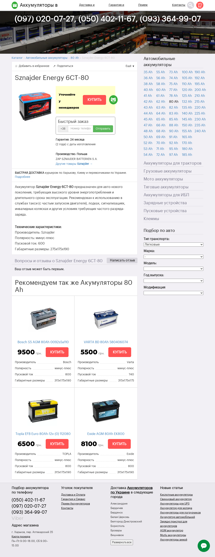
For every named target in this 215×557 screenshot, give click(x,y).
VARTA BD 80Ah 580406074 (106, 342)
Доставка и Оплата (86, 10)
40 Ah (148, 90)
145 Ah (187, 119)
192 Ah (200, 78)
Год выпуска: (154, 275)
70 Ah (160, 143)
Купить (94, 100)
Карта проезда (21, 536)
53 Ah (148, 149)
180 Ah (187, 149)
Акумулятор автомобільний (177, 517)
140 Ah (187, 113)
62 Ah (160, 101)
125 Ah (187, 95)
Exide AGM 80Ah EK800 (105, 434)
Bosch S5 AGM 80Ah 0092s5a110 (43, 342)
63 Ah (160, 107)
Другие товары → (74, 164)
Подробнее (22, 177)
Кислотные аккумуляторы (176, 494)
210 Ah (200, 95)
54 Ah (148, 154)
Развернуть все (121, 542)
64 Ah (160, 113)
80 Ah (173, 101)
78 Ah (173, 95)
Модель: (150, 263)
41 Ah (148, 95)
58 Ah (160, 84)
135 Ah (187, 107)
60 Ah (161, 90)
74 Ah (173, 78)
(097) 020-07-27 (29, 506)
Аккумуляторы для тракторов (173, 163)
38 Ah (148, 84)
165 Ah (187, 137)
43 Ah (148, 107)
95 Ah (173, 149)
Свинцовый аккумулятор (176, 499)
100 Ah (187, 72)
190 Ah (200, 72)
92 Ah (173, 143)
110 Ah (187, 84)
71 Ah (160, 149)
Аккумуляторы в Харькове (39, 10)
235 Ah (200, 125)
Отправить (103, 128)
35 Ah (148, 72)
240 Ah (200, 131)
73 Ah (173, 72)
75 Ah (173, 84)
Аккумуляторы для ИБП (166, 195)
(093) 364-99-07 (29, 512)
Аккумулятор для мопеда (176, 508)
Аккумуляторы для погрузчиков (180, 512)
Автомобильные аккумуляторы (159, 62)
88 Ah (173, 125)
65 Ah (160, 119)
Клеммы (151, 219)
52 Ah (148, 143)
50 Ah (148, 137)
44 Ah (148, 113)
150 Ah (187, 125)
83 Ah (173, 113)
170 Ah (187, 143)
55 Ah (160, 72)
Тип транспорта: (157, 239)
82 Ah (173, 107)
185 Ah (187, 154)
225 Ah (200, 113)
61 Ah (160, 95)
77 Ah (173, 90)
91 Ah (173, 137)
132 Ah (187, 101)
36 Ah (148, 78)
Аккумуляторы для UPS (175, 503)
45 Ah (148, 119)
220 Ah (200, 107)
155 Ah (187, 131)
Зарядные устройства (165, 203)
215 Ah (200, 101)
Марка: (149, 251)
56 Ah (160, 78)
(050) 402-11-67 (28, 500)
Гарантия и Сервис (116, 10)
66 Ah (160, 125)
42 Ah (148, 101)
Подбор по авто (159, 231)
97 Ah (173, 154)
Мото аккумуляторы (163, 179)
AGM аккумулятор (171, 530)
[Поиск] (190, 5)
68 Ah (160, 131)
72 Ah (160, 154)
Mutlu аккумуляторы (173, 535)
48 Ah (148, 131)
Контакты (178, 5)
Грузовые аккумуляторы (168, 171)
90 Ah (173, 131)
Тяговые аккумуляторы (166, 187)
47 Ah (148, 125)
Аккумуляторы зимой (173, 539)
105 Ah (187, 78)
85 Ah (173, 119)
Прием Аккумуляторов (148, 10)
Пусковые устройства (165, 211)
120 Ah (187, 90)
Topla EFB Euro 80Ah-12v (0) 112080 (43, 434)
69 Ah (160, 137)
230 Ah (200, 119)
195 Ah (200, 84)
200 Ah (200, 90)
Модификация (154, 287)
